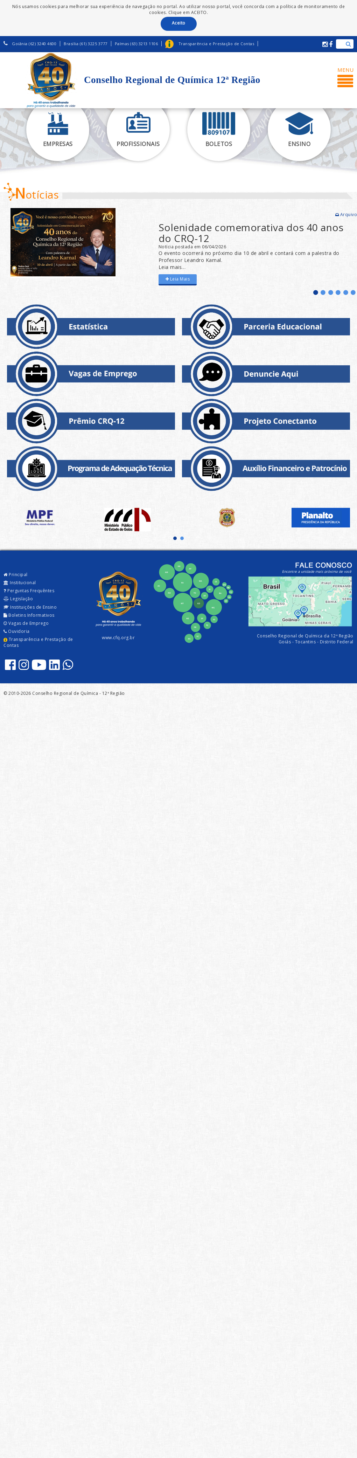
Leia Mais (178, 279)
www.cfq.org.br (118, 638)
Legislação (18, 599)
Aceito (179, 23)
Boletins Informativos (29, 615)
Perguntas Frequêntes (29, 591)
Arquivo (346, 214)
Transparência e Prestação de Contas (38, 642)
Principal (16, 575)
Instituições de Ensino (30, 607)
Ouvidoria (17, 631)
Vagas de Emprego (26, 623)
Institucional (20, 583)
